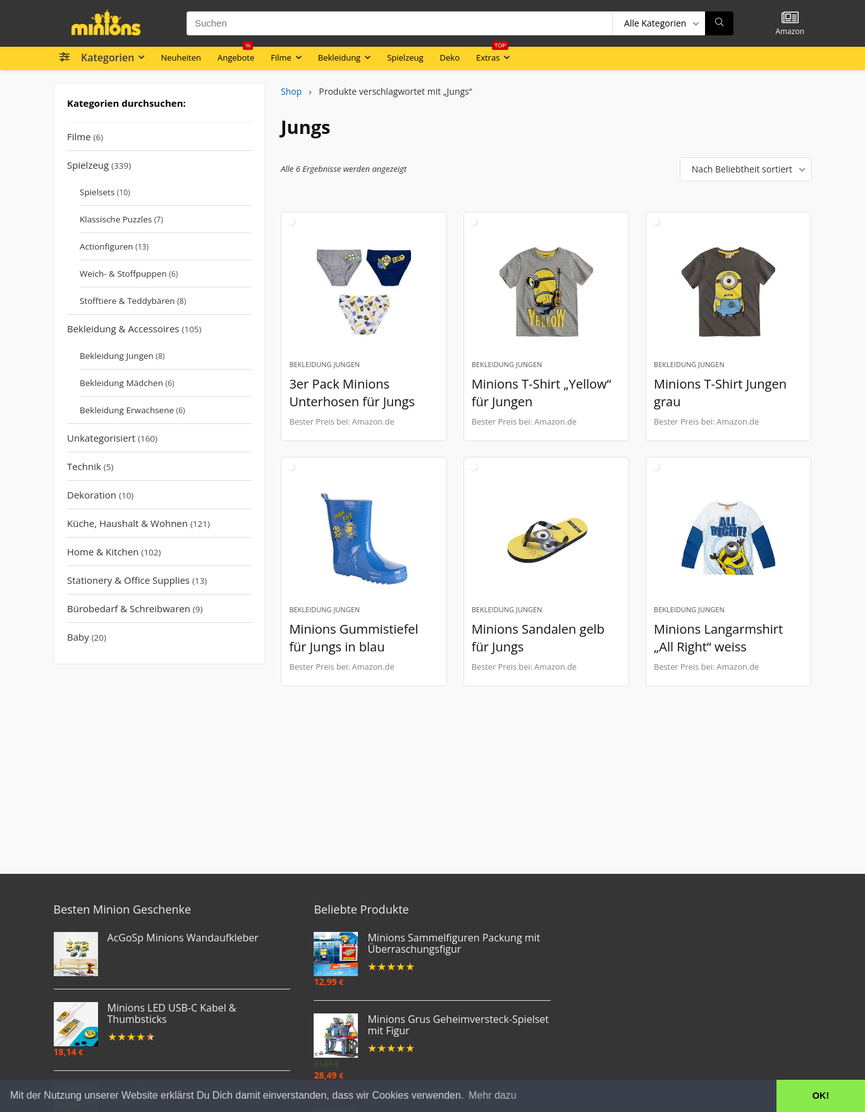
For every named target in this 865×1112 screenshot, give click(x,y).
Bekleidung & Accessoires (123, 328)
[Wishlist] (790, 18)
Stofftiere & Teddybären (127, 300)
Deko (450, 57)
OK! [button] (821, 1096)
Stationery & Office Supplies (128, 580)
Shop (291, 91)
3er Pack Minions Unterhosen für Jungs (352, 392)
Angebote (236, 55)
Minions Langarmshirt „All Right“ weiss (718, 637)
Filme (281, 57)
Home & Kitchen (102, 551)
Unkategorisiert (101, 438)
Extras (492, 55)
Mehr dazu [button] (493, 1095)
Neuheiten (181, 57)
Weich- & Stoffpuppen (123, 273)
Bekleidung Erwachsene (127, 410)
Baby (78, 637)
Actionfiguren (106, 246)
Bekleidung (339, 57)
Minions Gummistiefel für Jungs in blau (353, 637)
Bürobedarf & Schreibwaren (128, 608)
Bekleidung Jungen (117, 355)
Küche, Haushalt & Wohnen (127, 523)
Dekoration (91, 494)
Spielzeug (405, 57)
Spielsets (97, 192)
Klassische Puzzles (116, 219)
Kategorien (107, 57)
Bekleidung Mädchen (121, 383)
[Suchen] (719, 23)
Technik (84, 466)
